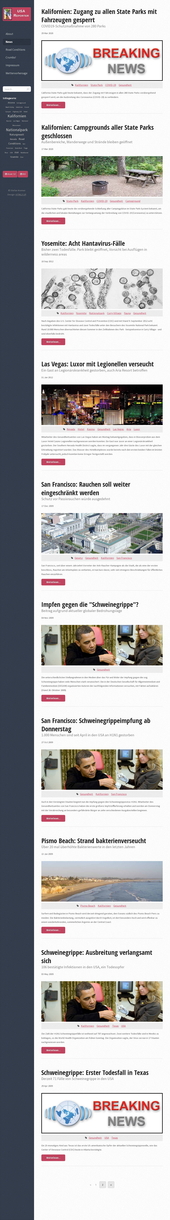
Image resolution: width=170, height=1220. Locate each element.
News (9, 42)
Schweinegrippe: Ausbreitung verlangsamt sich (96, 956)
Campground (133, 201)
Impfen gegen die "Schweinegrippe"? (89, 604)
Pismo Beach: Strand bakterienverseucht (93, 840)
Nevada (71, 429)
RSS (23, 173)
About (9, 34)
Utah (16, 152)
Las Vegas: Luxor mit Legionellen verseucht (97, 363)
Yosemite (81, 313)
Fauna (127, 313)
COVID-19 (110, 85)
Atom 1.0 (10, 173)
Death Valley (9, 107)
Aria (129, 429)
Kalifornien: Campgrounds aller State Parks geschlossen (97, 131)
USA (123, 1026)
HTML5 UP (20, 194)
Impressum (12, 65)
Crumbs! (11, 57)
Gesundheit (125, 85)
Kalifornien (81, 85)
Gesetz (79, 558)
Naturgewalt (16, 134)
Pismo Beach (87, 905)
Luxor (137, 429)
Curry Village (114, 313)
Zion (21, 157)
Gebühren (19, 107)
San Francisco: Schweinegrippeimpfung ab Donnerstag (95, 724)
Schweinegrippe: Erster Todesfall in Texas (95, 1072)
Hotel (81, 429)
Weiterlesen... (53, 105)
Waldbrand (24, 153)
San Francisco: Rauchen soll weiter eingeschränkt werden (85, 488)
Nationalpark (96, 313)
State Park (97, 85)
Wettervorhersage (16, 73)
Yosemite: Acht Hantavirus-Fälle (83, 243)
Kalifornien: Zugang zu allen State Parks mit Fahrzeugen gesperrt (99, 15)
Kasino (91, 429)
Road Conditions (15, 49)
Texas (115, 1026)
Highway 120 (17, 112)
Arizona (11, 102)
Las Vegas (118, 429)
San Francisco (124, 558)
